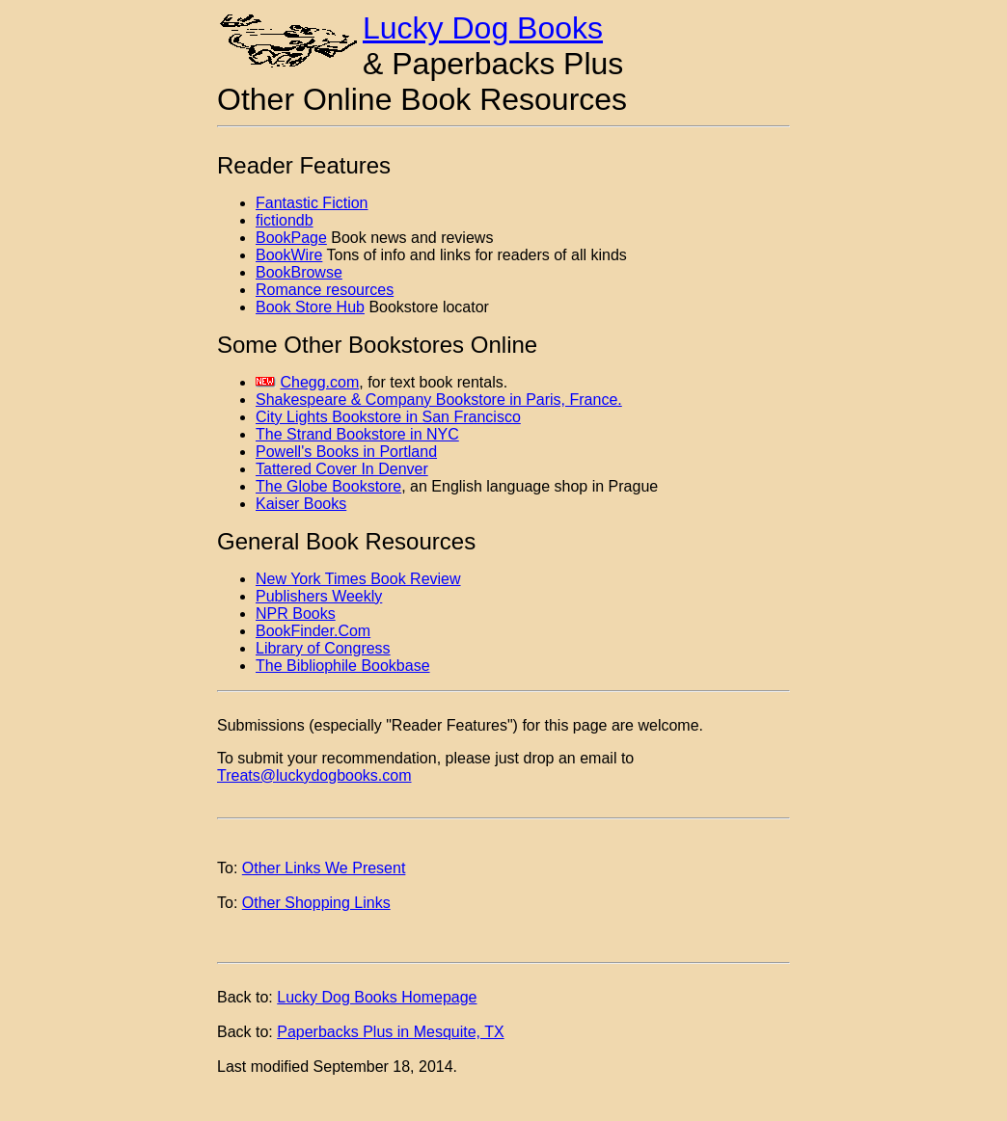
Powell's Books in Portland (346, 451)
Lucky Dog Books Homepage (376, 997)
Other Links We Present (324, 868)
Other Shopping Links (316, 902)
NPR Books (296, 613)
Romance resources (325, 289)
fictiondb (284, 220)
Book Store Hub (310, 307)
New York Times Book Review (358, 579)
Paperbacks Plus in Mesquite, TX (390, 1032)
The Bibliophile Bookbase (343, 665)
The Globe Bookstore (328, 486)
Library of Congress (323, 648)
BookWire (289, 255)
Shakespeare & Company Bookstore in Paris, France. (439, 399)
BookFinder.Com (313, 631)
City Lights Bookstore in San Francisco (388, 417)
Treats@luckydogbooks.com (314, 775)
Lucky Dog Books (483, 28)
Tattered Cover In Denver (342, 469)
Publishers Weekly (319, 596)
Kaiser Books (301, 503)
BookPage (291, 237)
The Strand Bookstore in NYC (357, 434)
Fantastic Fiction (311, 203)
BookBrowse (299, 272)
